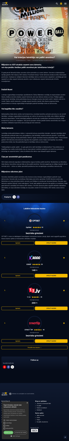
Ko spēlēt (39, 405)
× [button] (27, 403)
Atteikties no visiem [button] (20, 432)
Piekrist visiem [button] (8, 432)
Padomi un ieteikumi (42, 407)
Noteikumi (39, 410)
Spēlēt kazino (51, 243)
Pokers (38, 419)
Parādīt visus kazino (34, 347)
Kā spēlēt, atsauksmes (42, 422)
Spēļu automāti (40, 415)
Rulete (38, 417)
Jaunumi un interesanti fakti (44, 403)
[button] (15, 436)
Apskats (17, 243)
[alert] (15, 420)
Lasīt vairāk (6, 417)
